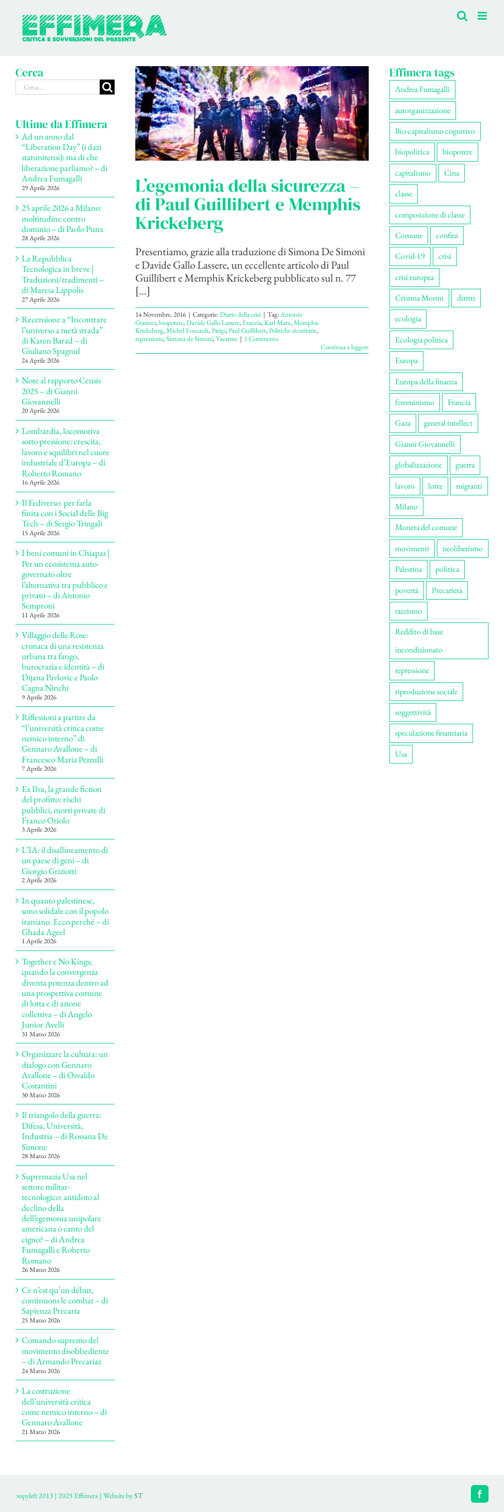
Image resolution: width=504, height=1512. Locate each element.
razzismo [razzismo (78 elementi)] (408, 610)
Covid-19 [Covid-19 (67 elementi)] (410, 256)
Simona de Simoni (189, 338)
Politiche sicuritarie (293, 330)
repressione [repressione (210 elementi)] (412, 670)
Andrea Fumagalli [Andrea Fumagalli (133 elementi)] (422, 89)
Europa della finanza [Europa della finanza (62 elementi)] (426, 381)
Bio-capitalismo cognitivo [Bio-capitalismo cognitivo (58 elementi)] (435, 131)
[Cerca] (107, 87)
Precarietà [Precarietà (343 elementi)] (447, 590)
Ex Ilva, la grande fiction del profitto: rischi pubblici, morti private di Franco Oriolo (63, 804)
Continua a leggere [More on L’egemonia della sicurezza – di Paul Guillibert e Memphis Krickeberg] (345, 346)
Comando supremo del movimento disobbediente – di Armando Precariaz (65, 1350)
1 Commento (261, 338)
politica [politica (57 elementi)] (447, 569)
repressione (149, 338)
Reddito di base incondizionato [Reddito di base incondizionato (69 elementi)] (419, 640)
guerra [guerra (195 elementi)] (465, 464)
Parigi (219, 330)
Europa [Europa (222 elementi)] (406, 360)
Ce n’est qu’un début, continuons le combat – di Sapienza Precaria (65, 1300)
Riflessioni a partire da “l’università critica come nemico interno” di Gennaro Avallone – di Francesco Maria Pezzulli (63, 738)
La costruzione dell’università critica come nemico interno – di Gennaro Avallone (64, 1406)
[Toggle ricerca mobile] (462, 15)
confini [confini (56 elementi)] (447, 235)
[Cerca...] (57, 87)
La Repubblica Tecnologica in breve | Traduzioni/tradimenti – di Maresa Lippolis (63, 274)
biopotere (171, 322)
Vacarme (227, 338)
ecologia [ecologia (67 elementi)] (408, 318)
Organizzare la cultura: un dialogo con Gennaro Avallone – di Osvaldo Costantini (65, 1069)
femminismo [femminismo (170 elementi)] (414, 402)
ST (138, 1495)
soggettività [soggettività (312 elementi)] (413, 712)
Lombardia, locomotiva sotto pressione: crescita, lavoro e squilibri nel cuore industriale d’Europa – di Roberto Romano (65, 452)
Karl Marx (277, 322)
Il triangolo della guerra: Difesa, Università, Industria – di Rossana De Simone (65, 1130)
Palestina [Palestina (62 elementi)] (408, 569)
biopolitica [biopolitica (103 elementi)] (412, 151)
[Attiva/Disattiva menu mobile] (483, 15)
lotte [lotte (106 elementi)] (435, 485)
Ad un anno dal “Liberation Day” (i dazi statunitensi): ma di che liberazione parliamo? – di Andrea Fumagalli (64, 157)
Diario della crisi (240, 314)
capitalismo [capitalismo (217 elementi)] (413, 172)
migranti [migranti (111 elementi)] (469, 485)
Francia (252, 322)
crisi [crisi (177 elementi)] (444, 256)
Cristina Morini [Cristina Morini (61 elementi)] (419, 297)
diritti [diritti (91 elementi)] (466, 297)
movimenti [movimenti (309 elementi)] (412, 548)
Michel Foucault (187, 330)
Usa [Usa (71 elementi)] (401, 754)
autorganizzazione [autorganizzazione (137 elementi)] (422, 110)
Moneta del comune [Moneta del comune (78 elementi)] (426, 527)
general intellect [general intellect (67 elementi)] (448, 422)
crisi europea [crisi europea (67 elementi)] (414, 277)
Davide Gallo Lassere (213, 322)
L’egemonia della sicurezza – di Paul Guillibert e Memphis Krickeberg (247, 204)
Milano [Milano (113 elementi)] (406, 506)
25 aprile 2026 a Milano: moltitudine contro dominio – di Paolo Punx (62, 218)
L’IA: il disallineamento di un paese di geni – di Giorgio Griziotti (65, 860)
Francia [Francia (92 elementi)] (459, 402)
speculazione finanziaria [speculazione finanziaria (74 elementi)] (431, 732)
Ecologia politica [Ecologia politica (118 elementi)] (421, 339)
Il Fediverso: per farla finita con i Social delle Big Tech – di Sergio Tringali (65, 513)
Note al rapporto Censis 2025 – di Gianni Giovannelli (61, 391)
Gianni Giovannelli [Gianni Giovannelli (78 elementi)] (425, 444)
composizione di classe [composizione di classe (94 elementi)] (430, 214)
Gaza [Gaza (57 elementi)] (403, 422)
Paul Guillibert (247, 330)
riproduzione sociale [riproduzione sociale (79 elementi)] (426, 691)
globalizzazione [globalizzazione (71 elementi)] (418, 464)
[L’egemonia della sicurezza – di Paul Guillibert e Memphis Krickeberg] (251, 113)
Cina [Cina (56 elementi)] (451, 172)
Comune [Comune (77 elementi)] (408, 235)
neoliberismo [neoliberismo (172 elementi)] (463, 548)
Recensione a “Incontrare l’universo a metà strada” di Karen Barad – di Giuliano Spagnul (64, 335)
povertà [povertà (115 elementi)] (406, 590)
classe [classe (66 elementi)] (403, 193)
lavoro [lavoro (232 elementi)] (405, 485)
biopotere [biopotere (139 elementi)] (457, 151)
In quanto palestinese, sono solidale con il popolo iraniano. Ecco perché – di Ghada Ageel (65, 916)
